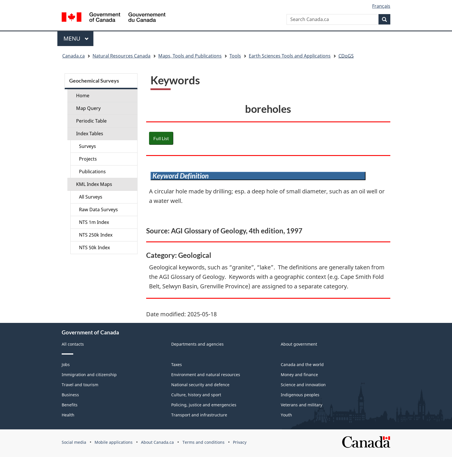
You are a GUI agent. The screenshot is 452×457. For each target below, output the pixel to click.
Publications (92, 171)
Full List (161, 138)
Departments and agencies (197, 344)
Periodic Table (91, 121)
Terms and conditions (203, 442)
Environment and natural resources (205, 374)
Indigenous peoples (300, 394)
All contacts (73, 344)
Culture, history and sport (196, 394)
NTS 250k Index (95, 235)
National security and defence (200, 384)
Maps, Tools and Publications (190, 56)
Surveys (87, 146)
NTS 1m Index (94, 222)
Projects (88, 159)
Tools (235, 56)
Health (68, 415)
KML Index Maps (94, 184)
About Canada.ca (157, 442)
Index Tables (89, 133)
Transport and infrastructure (199, 415)
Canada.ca (73, 56)
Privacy (239, 442)
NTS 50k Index (94, 247)
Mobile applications (114, 442)
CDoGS (346, 56)
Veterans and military (301, 405)
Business (70, 394)
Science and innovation (303, 384)
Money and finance (299, 374)
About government (299, 344)
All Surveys (90, 197)
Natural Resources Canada (121, 56)
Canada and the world (302, 364)
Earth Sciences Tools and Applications (290, 56)
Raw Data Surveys (98, 209)
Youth (286, 415)
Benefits (70, 405)
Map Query (88, 108)
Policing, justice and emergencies (203, 405)
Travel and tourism (80, 384)
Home (82, 95)
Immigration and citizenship (89, 374)
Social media (74, 442)
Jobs (66, 364)
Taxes (176, 364)
